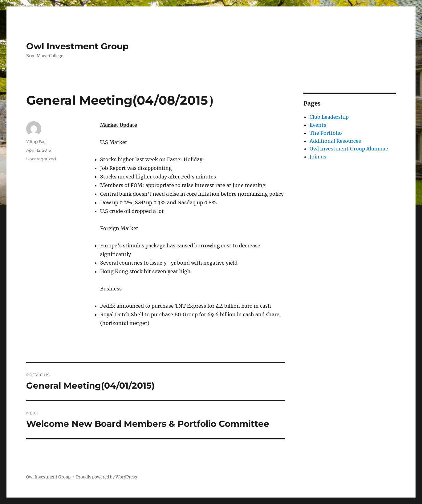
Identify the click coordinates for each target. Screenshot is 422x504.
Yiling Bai (36, 141)
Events (318, 125)
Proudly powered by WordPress (106, 477)
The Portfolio (326, 133)
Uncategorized (41, 158)
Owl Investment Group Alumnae (349, 149)
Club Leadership (329, 117)
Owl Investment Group (77, 46)
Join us (318, 157)
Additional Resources (335, 141)
